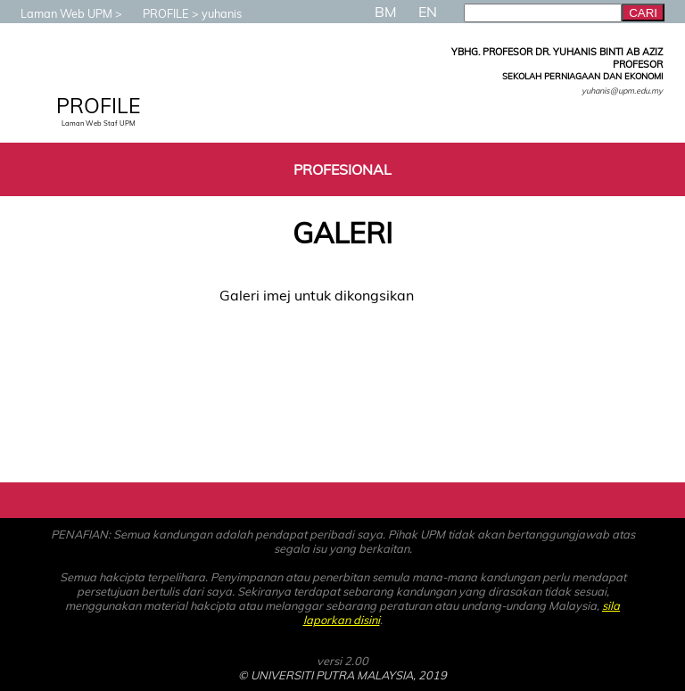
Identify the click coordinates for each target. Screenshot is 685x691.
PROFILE (157, 13)
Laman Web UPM (57, 13)
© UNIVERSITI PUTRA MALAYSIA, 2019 (342, 675)
